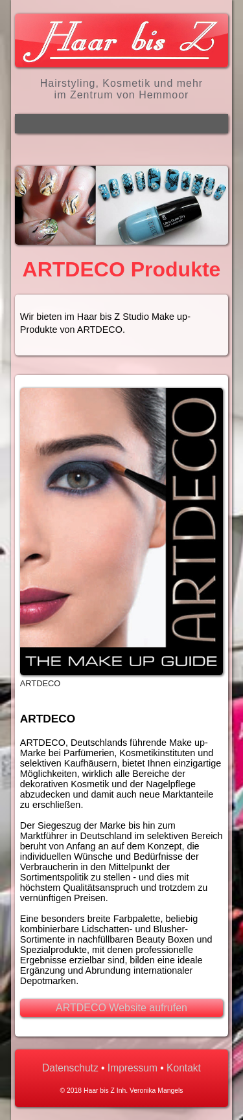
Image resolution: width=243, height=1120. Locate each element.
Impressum (132, 1067)
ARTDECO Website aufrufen (121, 1007)
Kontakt (184, 1067)
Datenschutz (70, 1067)
